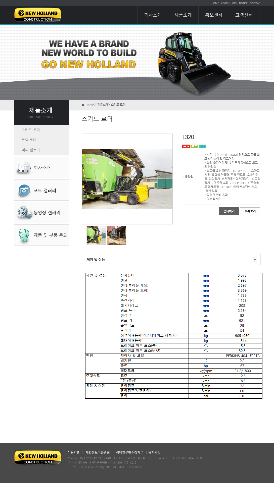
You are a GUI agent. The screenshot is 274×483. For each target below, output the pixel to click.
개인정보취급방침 (98, 452)
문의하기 (229, 211)
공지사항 (154, 452)
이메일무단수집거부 (129, 452)
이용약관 (74, 452)
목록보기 (250, 211)
